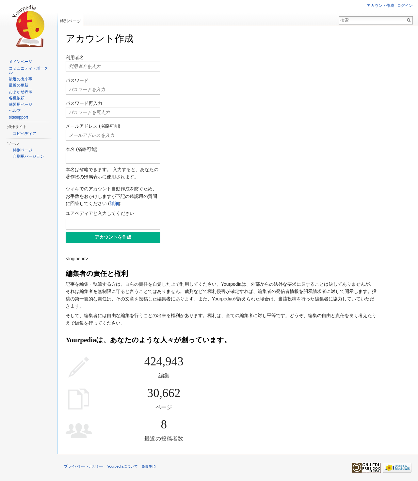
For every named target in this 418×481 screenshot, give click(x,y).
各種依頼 (16, 98)
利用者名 (75, 57)
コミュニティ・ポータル (28, 70)
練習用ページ (20, 104)
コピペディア (24, 133)
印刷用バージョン (28, 156)
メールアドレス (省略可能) (93, 126)
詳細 (114, 203)
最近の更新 (18, 85)
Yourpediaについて (122, 466)
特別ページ (70, 21)
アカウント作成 (380, 5)
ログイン (405, 5)
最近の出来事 (20, 79)
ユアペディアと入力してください (100, 213)
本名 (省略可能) (81, 149)
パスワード (77, 80)
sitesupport (18, 117)
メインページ (20, 61)
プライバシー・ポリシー (84, 466)
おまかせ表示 (20, 91)
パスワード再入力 (84, 103)
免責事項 (148, 466)
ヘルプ (15, 110)
